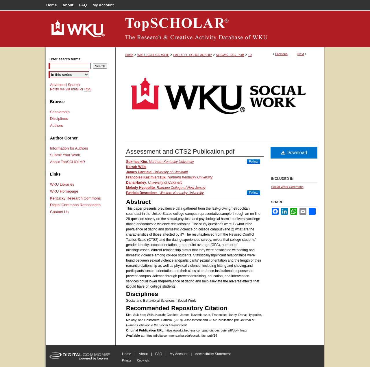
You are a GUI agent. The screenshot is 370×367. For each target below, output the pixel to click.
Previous (281, 54)
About (143, 354)
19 (249, 55)
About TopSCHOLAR (67, 162)
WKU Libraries (62, 184)
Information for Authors (69, 148)
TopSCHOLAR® (220, 29)
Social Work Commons (287, 187)
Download (294, 152)
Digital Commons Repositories (75, 205)
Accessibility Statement (213, 354)
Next (300, 54)
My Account (179, 354)
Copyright (143, 360)
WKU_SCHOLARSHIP (153, 55)
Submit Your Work (65, 155)
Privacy (127, 360)
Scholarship (60, 112)
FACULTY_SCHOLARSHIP (192, 55)
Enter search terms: (65, 59)
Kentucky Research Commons (75, 198)
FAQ (158, 354)
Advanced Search (65, 85)
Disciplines (59, 118)
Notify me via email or (70, 89)
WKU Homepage (64, 191)
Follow (253, 161)
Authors (56, 125)
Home (129, 55)
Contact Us (59, 212)
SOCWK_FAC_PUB (230, 55)
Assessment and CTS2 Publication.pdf (180, 151)
